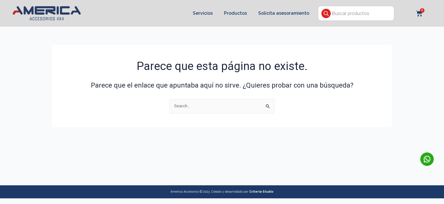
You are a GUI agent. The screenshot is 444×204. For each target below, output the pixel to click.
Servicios (203, 13)
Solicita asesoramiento (283, 13)
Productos (235, 13)
